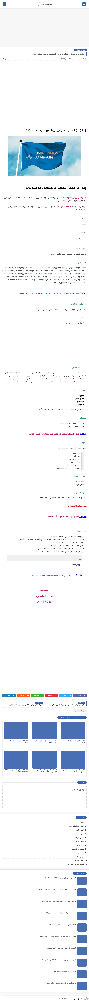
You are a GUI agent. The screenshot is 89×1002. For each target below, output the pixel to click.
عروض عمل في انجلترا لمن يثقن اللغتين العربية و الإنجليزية (54, 575)
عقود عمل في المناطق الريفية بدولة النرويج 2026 (60, 913)
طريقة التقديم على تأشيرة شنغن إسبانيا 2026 (61, 983)
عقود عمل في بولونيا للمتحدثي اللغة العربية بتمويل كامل (58, 960)
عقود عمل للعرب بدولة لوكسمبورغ (65, 971)
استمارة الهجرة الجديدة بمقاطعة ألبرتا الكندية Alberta (59, 901)
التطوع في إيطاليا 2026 (76, 826)
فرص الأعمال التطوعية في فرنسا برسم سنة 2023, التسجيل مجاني (54, 434)
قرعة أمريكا (80, 845)
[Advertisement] (44, 28)
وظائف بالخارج (80, 50)
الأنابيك (82, 822)
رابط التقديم (44, 591)
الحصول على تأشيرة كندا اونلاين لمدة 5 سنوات (61, 948)
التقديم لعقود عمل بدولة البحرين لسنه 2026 (62, 925)
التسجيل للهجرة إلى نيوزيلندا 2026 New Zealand (60, 878)
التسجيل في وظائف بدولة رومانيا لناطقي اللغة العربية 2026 (57, 889)
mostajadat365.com (64, 206)
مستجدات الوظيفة (78, 849)
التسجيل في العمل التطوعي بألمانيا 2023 (63, 516)
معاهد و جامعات (79, 853)
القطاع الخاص (79, 830)
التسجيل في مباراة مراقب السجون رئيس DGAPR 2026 (58, 936)
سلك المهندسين (79, 841)
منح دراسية (80, 857)
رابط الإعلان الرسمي (44, 596)
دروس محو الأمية (78, 838)
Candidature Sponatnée (75, 864)
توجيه (82, 834)
